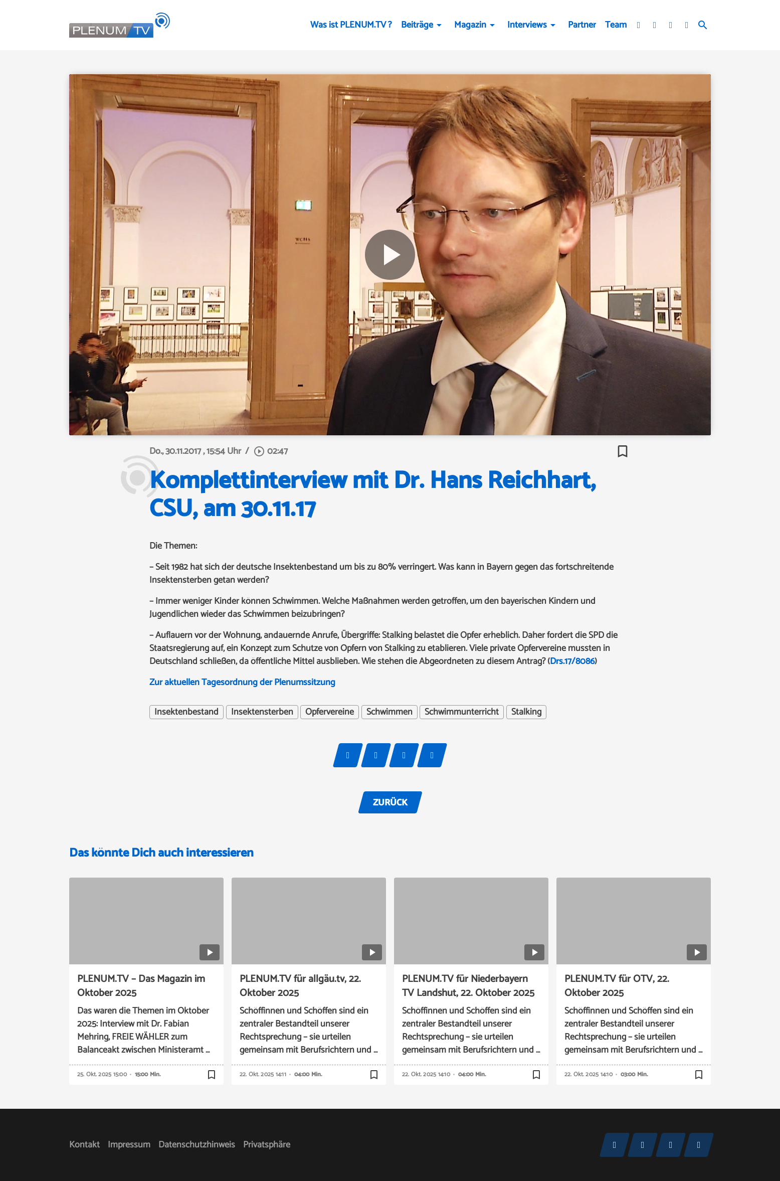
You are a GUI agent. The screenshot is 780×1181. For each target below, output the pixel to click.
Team (616, 25)
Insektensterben (262, 712)
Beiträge (417, 25)
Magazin (470, 25)
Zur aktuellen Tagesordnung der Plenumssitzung (242, 682)
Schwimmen (389, 712)
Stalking (526, 712)
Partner (582, 25)
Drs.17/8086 (572, 661)
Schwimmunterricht (462, 712)
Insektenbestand (186, 712)
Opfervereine (329, 712)
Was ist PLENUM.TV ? (351, 25)
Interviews (527, 25)
